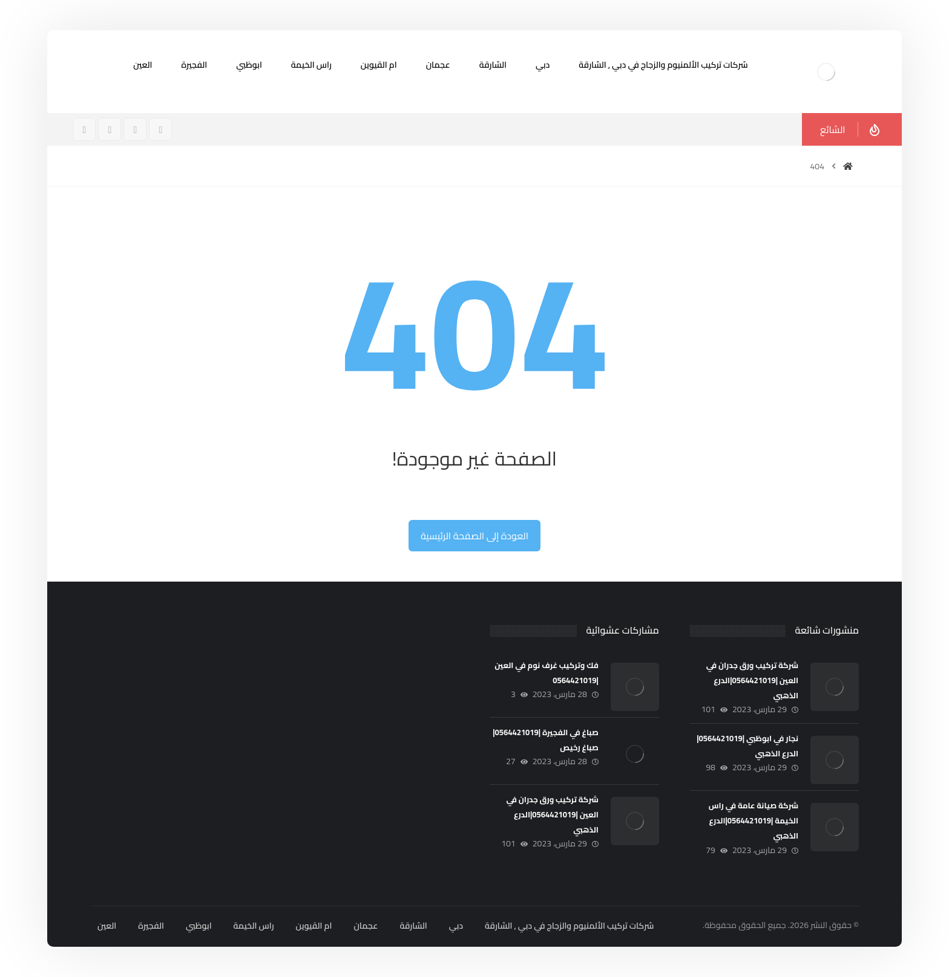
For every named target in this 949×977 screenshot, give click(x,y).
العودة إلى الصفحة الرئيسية (474, 536)
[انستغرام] (134, 129)
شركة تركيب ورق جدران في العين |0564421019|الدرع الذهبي (752, 680)
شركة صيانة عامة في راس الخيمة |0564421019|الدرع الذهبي (753, 820)
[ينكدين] (84, 129)
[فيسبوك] (160, 129)
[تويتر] (109, 129)
